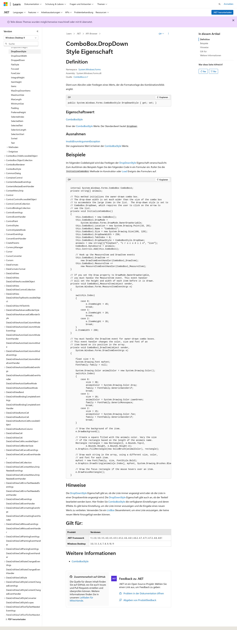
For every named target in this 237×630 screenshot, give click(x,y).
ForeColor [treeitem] (15, 73)
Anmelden (228, 3)
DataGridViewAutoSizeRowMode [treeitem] (21, 383)
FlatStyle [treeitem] (15, 64)
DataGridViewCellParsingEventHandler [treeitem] (23, 555)
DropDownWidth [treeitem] (19, 55)
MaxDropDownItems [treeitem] (20, 90)
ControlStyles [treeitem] (12, 225)
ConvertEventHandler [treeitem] (16, 238)
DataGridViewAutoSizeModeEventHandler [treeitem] (23, 377)
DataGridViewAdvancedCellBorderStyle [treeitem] (23, 316)
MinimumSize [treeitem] (17, 103)
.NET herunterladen (222, 12)
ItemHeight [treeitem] (16, 81)
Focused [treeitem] (15, 68)
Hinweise (204, 47)
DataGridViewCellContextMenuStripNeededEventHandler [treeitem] (23, 476)
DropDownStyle (127, 162)
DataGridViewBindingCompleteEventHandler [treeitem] (23, 406)
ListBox (110, 510)
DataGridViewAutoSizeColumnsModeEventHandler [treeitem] (23, 361)
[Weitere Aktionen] (168, 33)
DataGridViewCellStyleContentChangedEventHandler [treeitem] (23, 591)
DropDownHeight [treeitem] (19, 47)
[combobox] (21, 37)
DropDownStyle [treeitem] (18, 51)
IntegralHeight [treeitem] (17, 77)
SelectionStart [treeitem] (17, 134)
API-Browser (91, 33)
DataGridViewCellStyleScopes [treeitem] (20, 602)
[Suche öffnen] (219, 4)
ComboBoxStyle (74, 119)
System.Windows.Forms (89, 69)
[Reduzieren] (37, 31)
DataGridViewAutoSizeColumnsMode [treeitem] (23, 344)
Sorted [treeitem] (14, 138)
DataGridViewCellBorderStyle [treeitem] (19, 445)
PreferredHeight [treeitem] (18, 112)
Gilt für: (203, 51)
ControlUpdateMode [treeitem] (16, 229)
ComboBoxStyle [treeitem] (13, 168)
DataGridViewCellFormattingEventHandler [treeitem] (23, 517)
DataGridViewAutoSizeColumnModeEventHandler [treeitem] (23, 336)
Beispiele (204, 43)
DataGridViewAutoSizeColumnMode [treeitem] (23, 322)
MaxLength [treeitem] (16, 99)
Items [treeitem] (13, 86)
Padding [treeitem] (15, 108)
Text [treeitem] (13, 142)
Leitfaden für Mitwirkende (81, 599)
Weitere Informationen (210, 55)
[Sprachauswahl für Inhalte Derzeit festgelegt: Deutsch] (11, 624)
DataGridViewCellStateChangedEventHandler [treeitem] (23, 571)
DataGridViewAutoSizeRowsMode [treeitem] (22, 387)
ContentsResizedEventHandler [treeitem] (20, 186)
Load (124, 171)
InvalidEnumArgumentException (83, 141)
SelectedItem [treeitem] (17, 121)
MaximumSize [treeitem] (17, 94)
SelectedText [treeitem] (17, 125)
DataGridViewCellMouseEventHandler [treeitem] (23, 530)
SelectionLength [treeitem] (18, 129)
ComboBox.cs (80, 76)
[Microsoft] (6, 4)
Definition (205, 39)
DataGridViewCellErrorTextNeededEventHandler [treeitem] (23, 493)
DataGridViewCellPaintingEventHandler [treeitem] (23, 542)
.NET (79, 33)
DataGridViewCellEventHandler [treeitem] (20, 503)
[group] (118, 330)
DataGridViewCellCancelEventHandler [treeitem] (23, 456)
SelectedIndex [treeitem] (17, 116)
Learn (69, 33)
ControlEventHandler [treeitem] (16, 216)
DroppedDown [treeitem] (18, 60)
